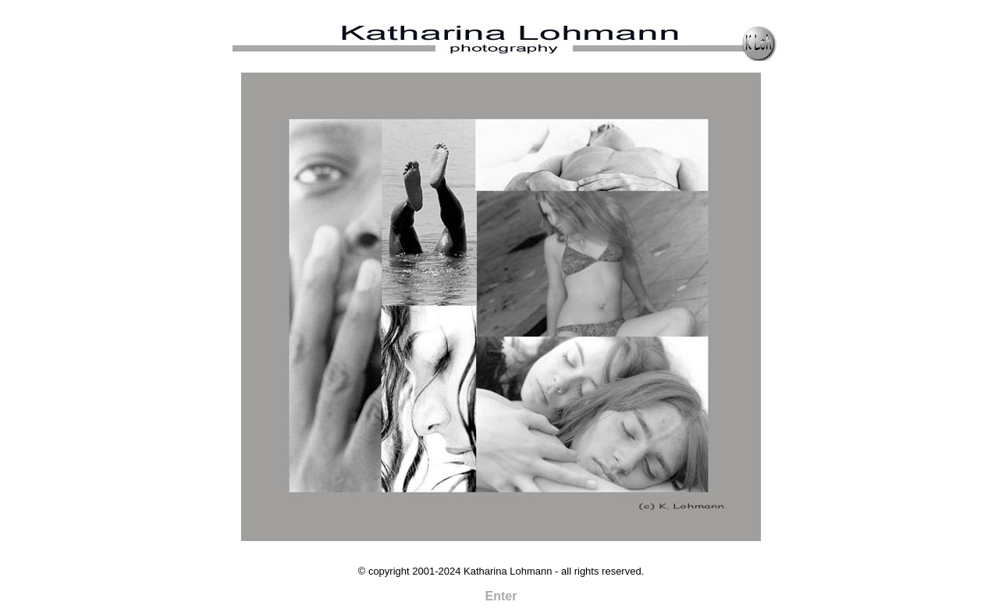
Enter (501, 596)
